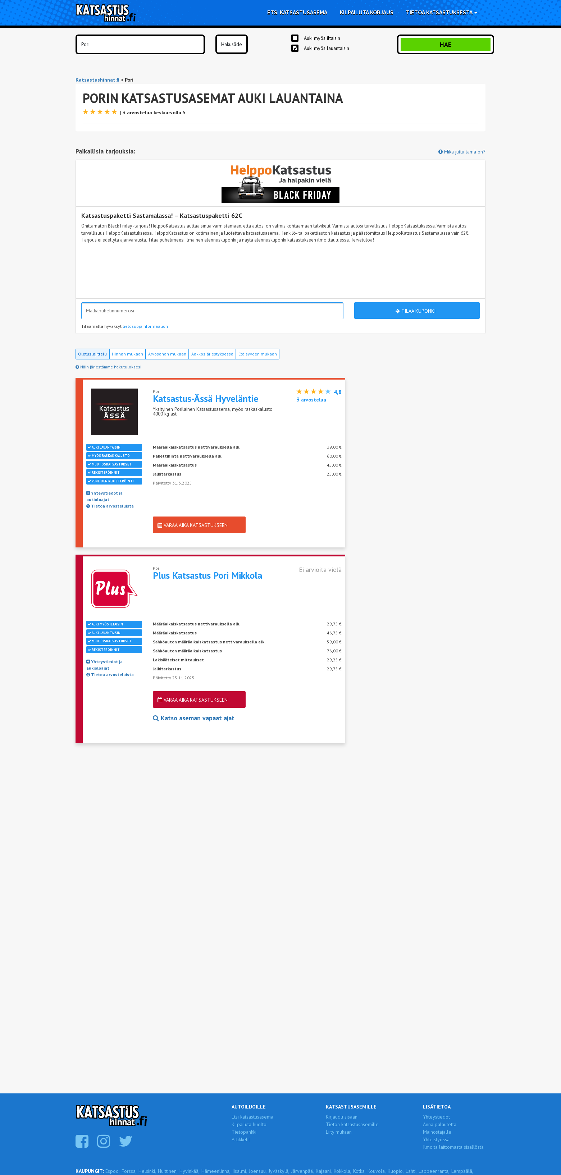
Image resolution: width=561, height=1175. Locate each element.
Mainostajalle (437, 1132)
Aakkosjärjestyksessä (212, 354)
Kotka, (359, 1171)
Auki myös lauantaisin (326, 48)
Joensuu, (258, 1171)
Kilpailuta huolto (249, 1124)
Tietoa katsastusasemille (352, 1124)
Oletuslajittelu (92, 354)
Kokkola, (342, 1171)
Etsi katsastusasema (297, 12)
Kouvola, (377, 1171)
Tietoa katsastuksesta (441, 12)
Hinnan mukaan (127, 354)
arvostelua (311, 399)
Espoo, (112, 1171)
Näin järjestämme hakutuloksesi (108, 367)
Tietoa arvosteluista (110, 506)
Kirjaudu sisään (341, 1117)
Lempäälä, (462, 1171)
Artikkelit (241, 1139)
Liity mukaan (339, 1132)
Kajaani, (324, 1171)
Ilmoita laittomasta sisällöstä (453, 1147)
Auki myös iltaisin (322, 38)
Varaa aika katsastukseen (193, 525)
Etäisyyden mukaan (257, 354)
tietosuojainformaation (145, 326)
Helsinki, (147, 1171)
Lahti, (411, 1171)
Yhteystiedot (436, 1117)
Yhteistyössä (436, 1139)
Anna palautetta (439, 1124)
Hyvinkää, (189, 1171)
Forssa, (129, 1171)
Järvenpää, (302, 1171)
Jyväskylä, (279, 1171)
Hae (445, 44)
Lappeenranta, (434, 1171)
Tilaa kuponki (415, 311)
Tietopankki (244, 1132)
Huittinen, (168, 1171)
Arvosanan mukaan (167, 354)
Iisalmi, (239, 1171)
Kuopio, (396, 1171)
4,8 (338, 391)
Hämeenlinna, (216, 1171)
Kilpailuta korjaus (366, 12)
